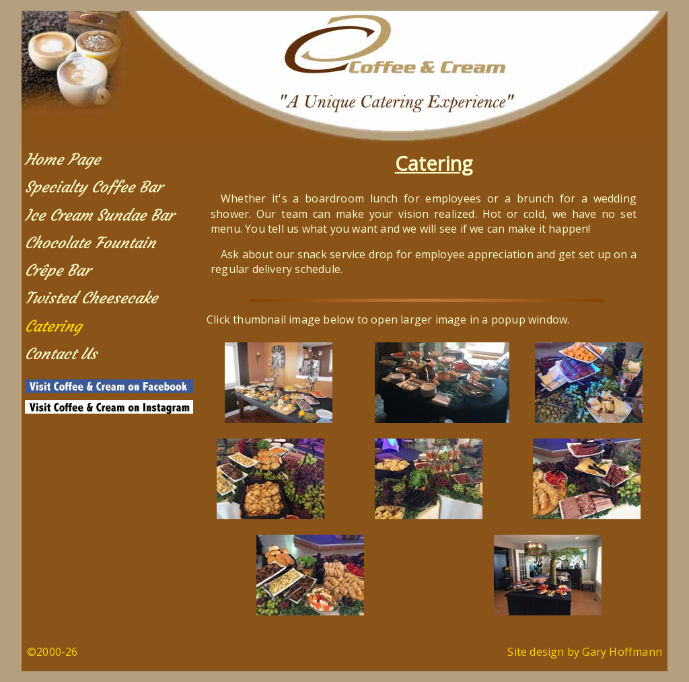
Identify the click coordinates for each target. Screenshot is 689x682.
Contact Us (61, 353)
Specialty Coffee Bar (93, 187)
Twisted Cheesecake (91, 298)
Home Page (62, 159)
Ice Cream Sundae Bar (99, 215)
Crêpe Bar (57, 270)
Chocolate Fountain (90, 242)
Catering (53, 326)
